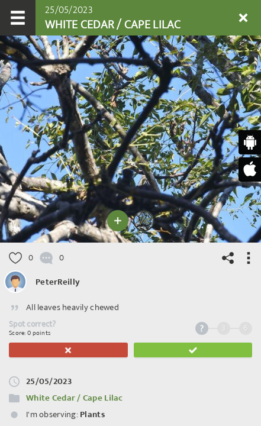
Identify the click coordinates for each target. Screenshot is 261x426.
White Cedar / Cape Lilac (74, 397)
